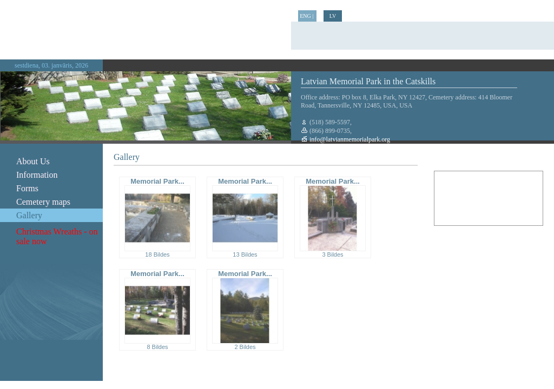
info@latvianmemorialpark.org (349, 139)
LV (332, 16)
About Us (33, 161)
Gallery (29, 215)
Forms (27, 188)
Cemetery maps (43, 201)
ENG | (307, 16)
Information (36, 174)
